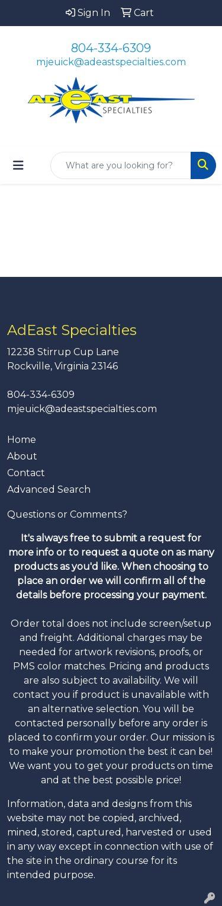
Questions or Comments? (67, 514)
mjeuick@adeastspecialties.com (111, 62)
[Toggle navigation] (18, 165)
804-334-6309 (111, 48)
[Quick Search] (120, 165)
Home (21, 439)
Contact (26, 472)
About (22, 456)
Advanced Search (49, 489)
